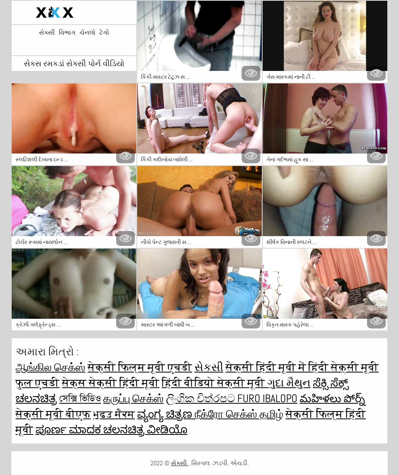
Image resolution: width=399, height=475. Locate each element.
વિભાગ (67, 33)
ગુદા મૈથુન (289, 383)
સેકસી (208, 367)
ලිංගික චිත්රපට (201, 398)
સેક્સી (47, 33)
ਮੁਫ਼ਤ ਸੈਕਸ (114, 414)
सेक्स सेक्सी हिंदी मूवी (110, 383)
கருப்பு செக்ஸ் (133, 398)
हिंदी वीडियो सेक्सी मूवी (214, 383)
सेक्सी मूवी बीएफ (53, 414)
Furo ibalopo (267, 398)
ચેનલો (87, 33)
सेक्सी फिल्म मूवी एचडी (140, 367)
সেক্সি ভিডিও (80, 398)
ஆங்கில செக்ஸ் (50, 367)
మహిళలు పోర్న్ (332, 398)
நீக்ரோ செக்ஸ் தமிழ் (238, 414)
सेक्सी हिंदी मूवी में (267, 367)
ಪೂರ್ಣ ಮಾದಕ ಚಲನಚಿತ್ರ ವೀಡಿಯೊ (111, 429)
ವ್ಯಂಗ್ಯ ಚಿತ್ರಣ (165, 414)
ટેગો (104, 33)
